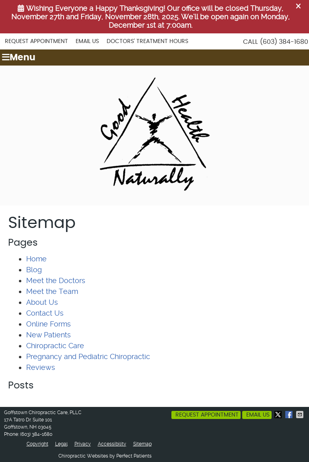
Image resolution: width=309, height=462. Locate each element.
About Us (42, 302)
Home (36, 259)
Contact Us (45, 313)
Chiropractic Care (55, 345)
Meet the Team (52, 291)
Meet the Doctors (55, 280)
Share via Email (300, 414)
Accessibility (112, 444)
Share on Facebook (289, 414)
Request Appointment (36, 41)
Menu (18, 57)
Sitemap (142, 444)
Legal (61, 444)
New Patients (48, 335)
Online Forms (48, 324)
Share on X (278, 414)
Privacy (82, 444)
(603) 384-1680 (284, 42)
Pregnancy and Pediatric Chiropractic (88, 356)
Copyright (37, 444)
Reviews (40, 367)
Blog (34, 269)
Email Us (87, 41)
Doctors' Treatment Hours (147, 41)
